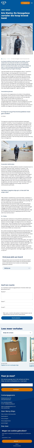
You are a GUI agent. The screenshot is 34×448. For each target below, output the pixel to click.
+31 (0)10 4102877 (7, 402)
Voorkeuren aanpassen (17, 445)
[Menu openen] (32, 3)
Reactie (3, 291)
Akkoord (16, 441)
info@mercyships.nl (10, 404)
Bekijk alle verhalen (8, 332)
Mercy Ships (4, 58)
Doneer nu (26, 3)
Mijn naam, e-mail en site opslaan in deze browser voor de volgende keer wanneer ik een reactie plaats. (17, 313)
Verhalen (8, 58)
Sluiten (10, 437)
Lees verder (13, 351)
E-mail (3, 307)
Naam (3, 301)
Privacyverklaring (5, 437)
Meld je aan (7, 268)
